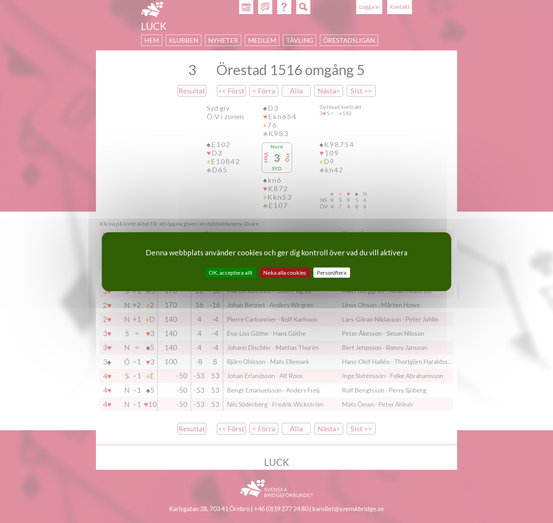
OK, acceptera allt (231, 272)
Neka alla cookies (284, 272)
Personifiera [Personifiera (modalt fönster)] (331, 272)
